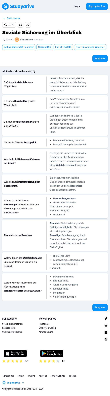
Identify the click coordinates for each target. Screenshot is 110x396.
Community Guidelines (12, 332)
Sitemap (72, 376)
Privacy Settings (58, 376)
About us (43, 376)
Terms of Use (8, 376)
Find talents (44, 324)
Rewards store (8, 328)
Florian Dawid (26, 40)
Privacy (21, 376)
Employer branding (47, 328)
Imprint (31, 376)
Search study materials (12, 324)
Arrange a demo (46, 332)
